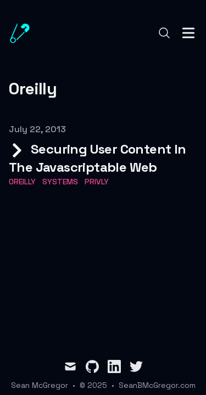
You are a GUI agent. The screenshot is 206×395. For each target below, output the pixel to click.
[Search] (164, 33)
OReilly (22, 182)
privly (97, 182)
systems (60, 182)
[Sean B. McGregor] (23, 33)
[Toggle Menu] (188, 33)
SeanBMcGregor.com (157, 385)
